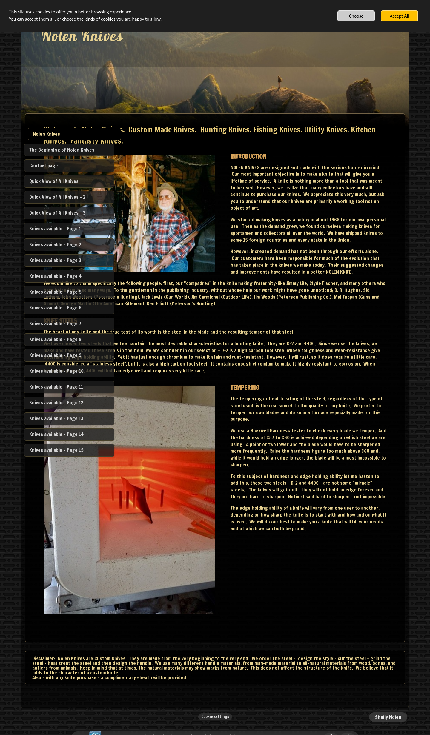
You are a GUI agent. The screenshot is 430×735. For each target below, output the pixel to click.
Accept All (399, 16)
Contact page (43, 165)
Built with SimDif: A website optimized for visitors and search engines (213, 715)
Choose (356, 16)
